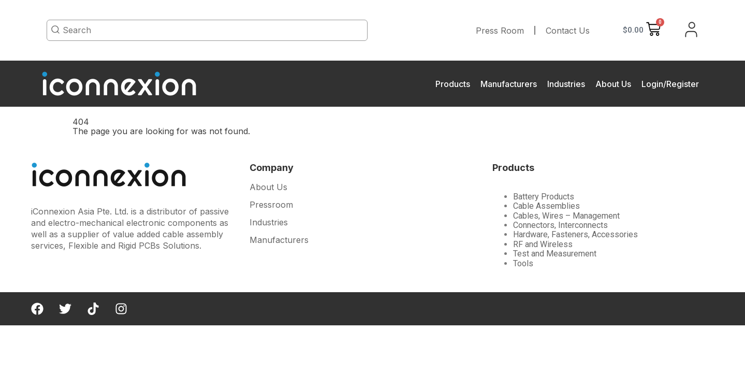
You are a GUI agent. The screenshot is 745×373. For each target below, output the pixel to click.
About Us (613, 84)
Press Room (500, 30)
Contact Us (568, 30)
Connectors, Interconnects (560, 225)
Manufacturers (508, 84)
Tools (523, 263)
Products (452, 84)
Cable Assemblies (546, 206)
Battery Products (543, 197)
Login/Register (670, 84)
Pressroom (271, 205)
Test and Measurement (554, 254)
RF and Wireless (543, 244)
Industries (566, 84)
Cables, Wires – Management (566, 216)
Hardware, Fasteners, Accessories (575, 234)
